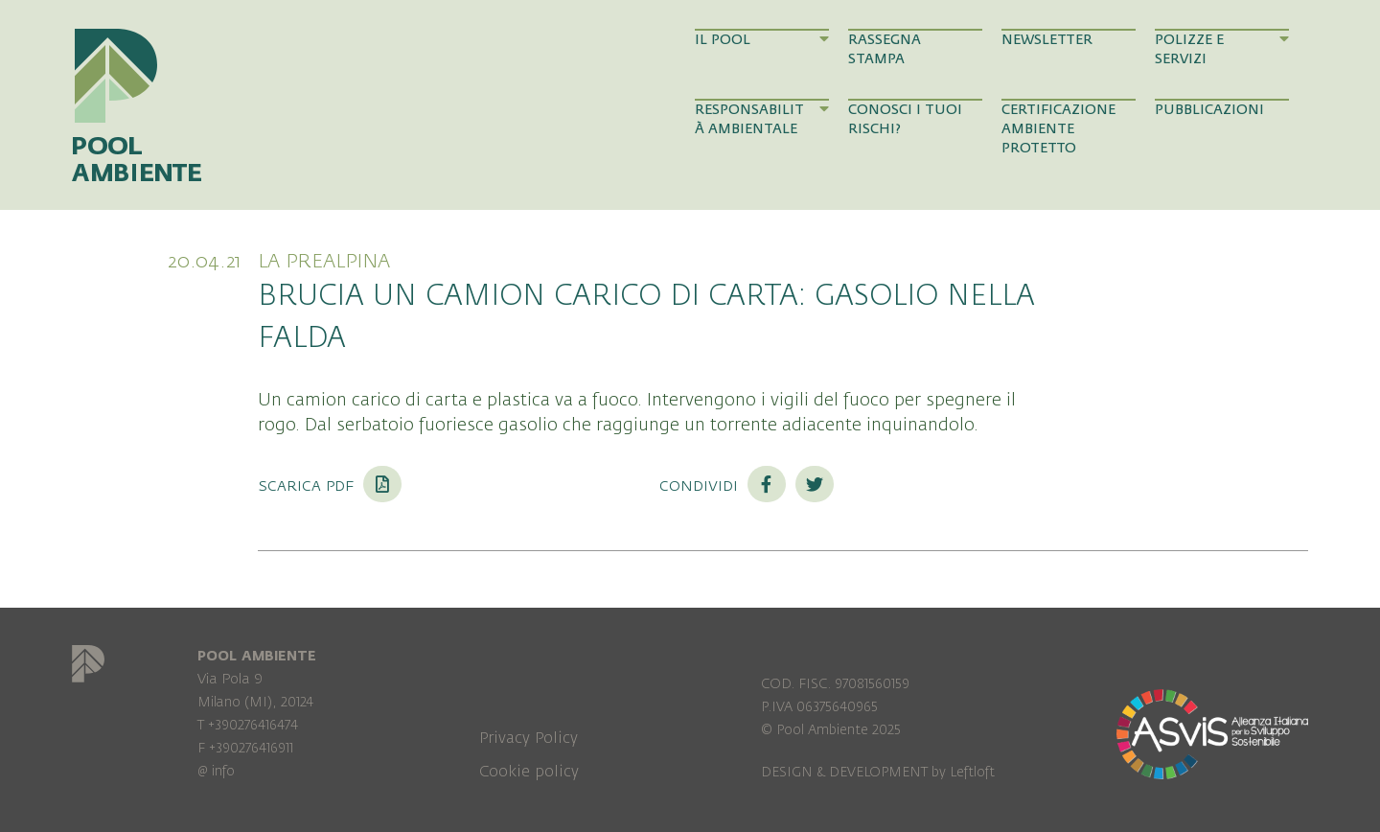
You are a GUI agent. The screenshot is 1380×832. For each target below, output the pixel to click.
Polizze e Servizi (1222, 49)
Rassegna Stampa (884, 49)
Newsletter (1046, 40)
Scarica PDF (330, 485)
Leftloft (972, 772)
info (223, 771)
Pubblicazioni (1209, 110)
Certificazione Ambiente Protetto (1058, 129)
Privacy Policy (528, 738)
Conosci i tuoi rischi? (905, 119)
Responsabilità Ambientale (762, 119)
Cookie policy (529, 771)
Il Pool (762, 39)
